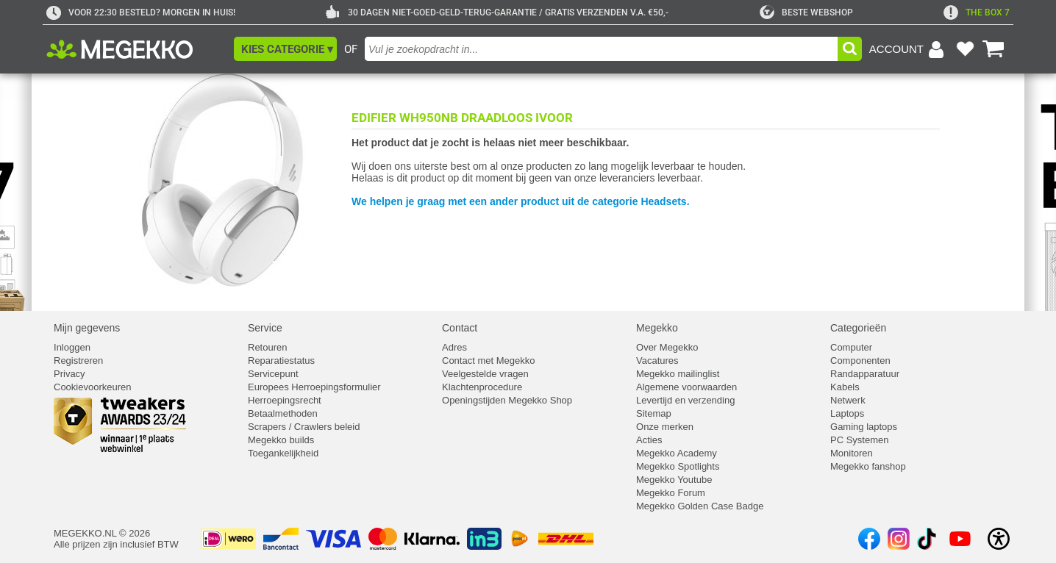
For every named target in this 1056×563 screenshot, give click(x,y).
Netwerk (848, 400)
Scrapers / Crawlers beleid (304, 426)
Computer (851, 347)
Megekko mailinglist (677, 373)
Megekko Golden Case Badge (699, 506)
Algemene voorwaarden (686, 386)
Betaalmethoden (283, 413)
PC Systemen (859, 439)
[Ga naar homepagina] (136, 49)
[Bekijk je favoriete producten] (964, 49)
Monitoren (851, 453)
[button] (285, 49)
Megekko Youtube (674, 479)
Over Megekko (667, 347)
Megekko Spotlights (677, 466)
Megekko (657, 328)
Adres (454, 347)
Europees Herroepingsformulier (314, 386)
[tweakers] (806, 12)
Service (265, 328)
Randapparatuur (864, 373)
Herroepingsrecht (284, 400)
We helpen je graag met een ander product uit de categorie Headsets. (521, 201)
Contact (459, 328)
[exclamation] (976, 12)
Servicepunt (273, 373)
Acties (649, 439)
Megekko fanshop (868, 466)
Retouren (267, 347)
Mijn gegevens (87, 328)
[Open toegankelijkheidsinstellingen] (999, 539)
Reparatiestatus (281, 360)
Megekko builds (281, 439)
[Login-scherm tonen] (909, 49)
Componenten (860, 360)
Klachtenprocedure (482, 386)
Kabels (845, 386)
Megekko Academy (676, 453)
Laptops (847, 413)
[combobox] (601, 49)
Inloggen (72, 347)
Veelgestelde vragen (485, 373)
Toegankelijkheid (283, 453)
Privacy (69, 373)
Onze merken (664, 426)
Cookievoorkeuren (93, 386)
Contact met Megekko (488, 360)
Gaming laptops (863, 426)
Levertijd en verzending (685, 400)
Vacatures (657, 360)
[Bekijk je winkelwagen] (993, 49)
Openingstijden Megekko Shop (507, 400)
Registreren (78, 360)
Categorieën (858, 328)
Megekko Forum (670, 492)
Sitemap (653, 413)
